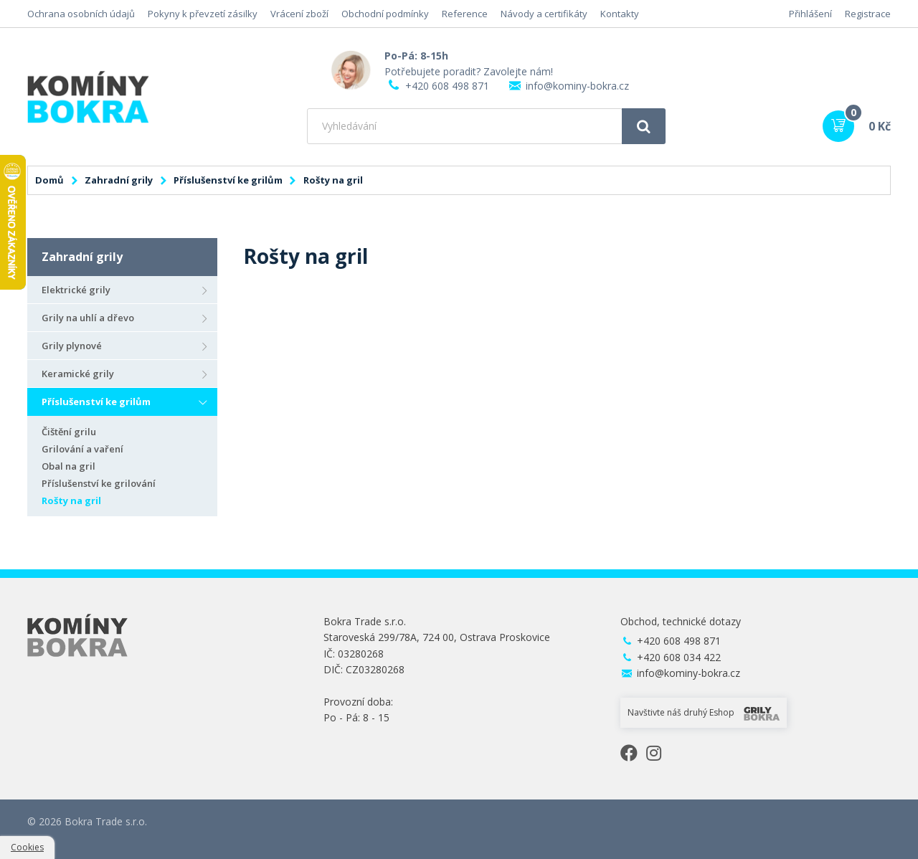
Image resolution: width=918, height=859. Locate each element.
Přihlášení (810, 13)
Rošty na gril (71, 500)
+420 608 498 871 (447, 85)
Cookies (27, 847)
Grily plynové (72, 345)
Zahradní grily (119, 180)
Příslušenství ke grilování (99, 483)
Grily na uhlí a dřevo (88, 317)
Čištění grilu (69, 431)
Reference (465, 13)
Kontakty (619, 13)
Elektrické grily (76, 289)
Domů (49, 180)
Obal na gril (68, 466)
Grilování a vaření (82, 448)
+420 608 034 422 (679, 657)
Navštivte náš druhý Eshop (704, 713)
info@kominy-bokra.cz (577, 85)
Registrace (868, 13)
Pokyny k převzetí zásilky (202, 13)
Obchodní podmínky (385, 13)
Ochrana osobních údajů (81, 13)
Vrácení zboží (299, 13)
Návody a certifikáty (544, 13)
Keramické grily (78, 373)
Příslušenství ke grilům (228, 180)
